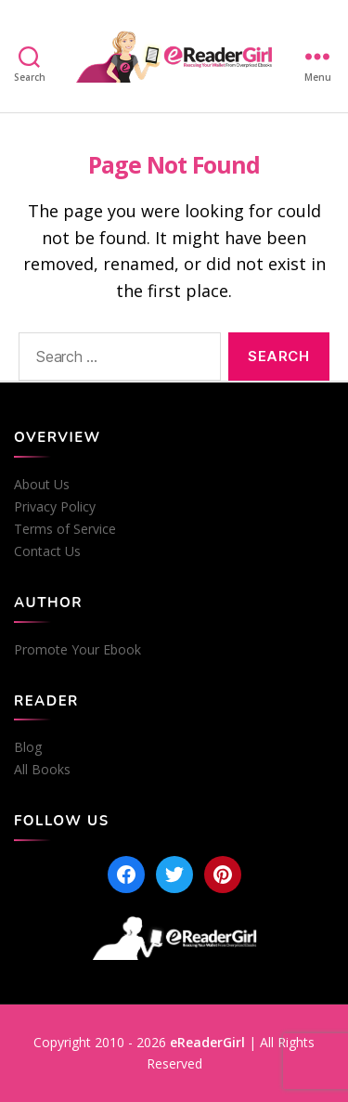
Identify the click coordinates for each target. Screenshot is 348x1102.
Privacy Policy (55, 506)
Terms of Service (65, 529)
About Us (42, 484)
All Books (42, 769)
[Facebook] (126, 874)
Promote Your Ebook (77, 649)
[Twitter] (174, 874)
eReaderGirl (207, 1042)
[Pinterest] (222, 874)
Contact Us (47, 551)
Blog (28, 747)
